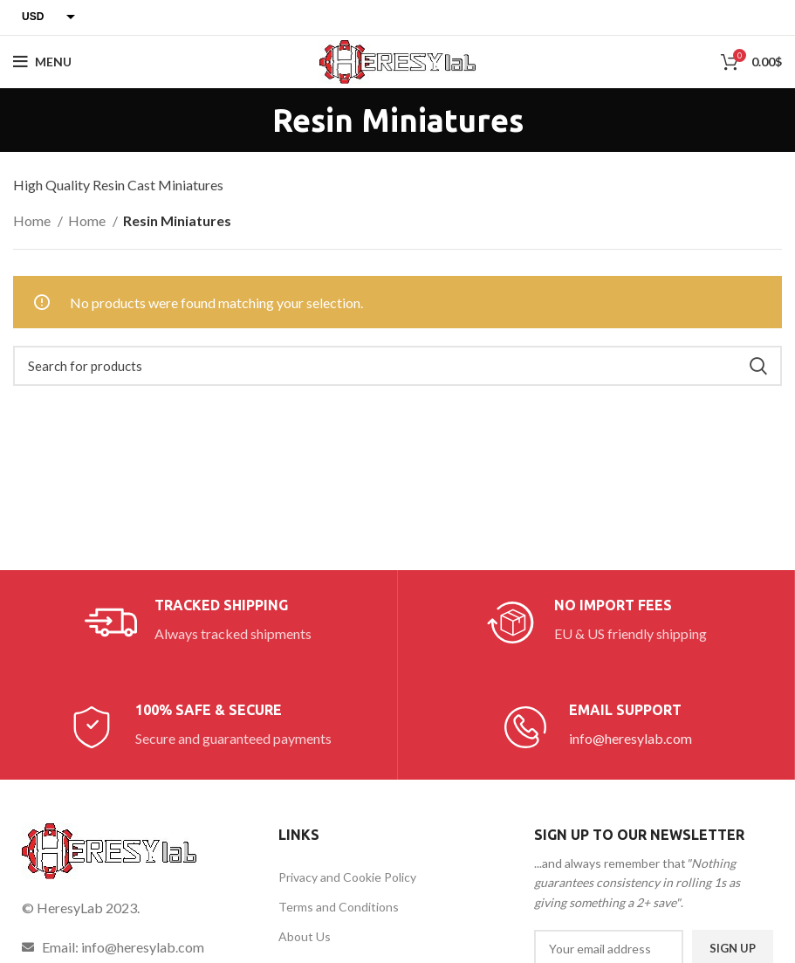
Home (33, 220)
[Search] (397, 366)
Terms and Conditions (338, 906)
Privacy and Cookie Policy (347, 877)
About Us (304, 936)
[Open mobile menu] (42, 62)
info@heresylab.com (630, 738)
